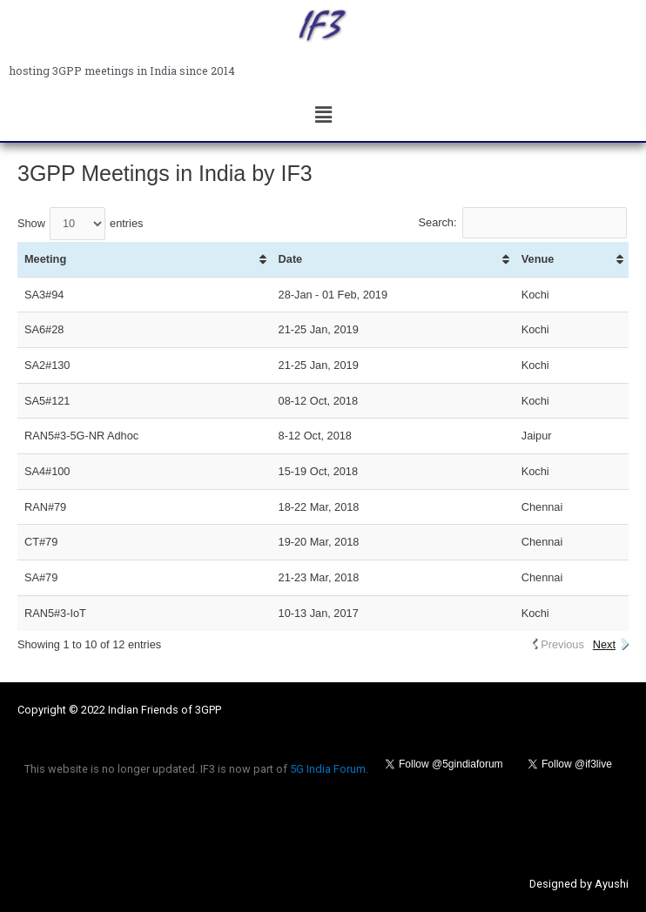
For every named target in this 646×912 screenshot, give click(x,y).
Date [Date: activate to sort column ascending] (291, 258)
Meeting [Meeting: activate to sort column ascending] (45, 258)
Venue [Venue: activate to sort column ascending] (538, 258)
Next (604, 644)
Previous (562, 644)
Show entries (80, 223)
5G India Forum (328, 768)
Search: (523, 222)
